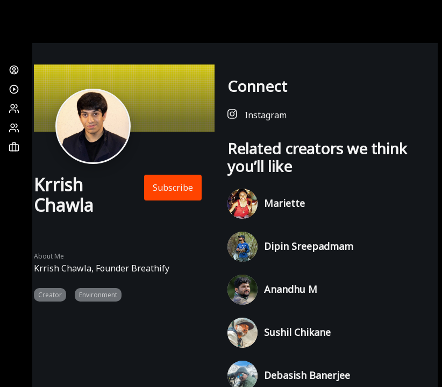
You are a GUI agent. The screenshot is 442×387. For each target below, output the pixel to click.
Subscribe (173, 188)
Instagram (257, 115)
